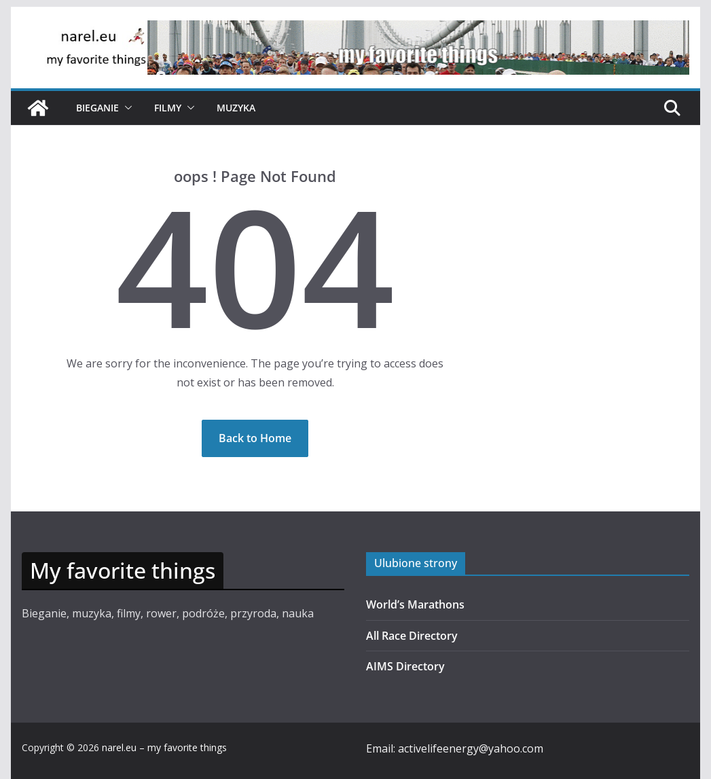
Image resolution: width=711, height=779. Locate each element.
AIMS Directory (405, 666)
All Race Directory (412, 635)
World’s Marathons (415, 604)
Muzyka (236, 107)
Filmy (167, 107)
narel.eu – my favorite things (164, 747)
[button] (125, 107)
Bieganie (97, 107)
